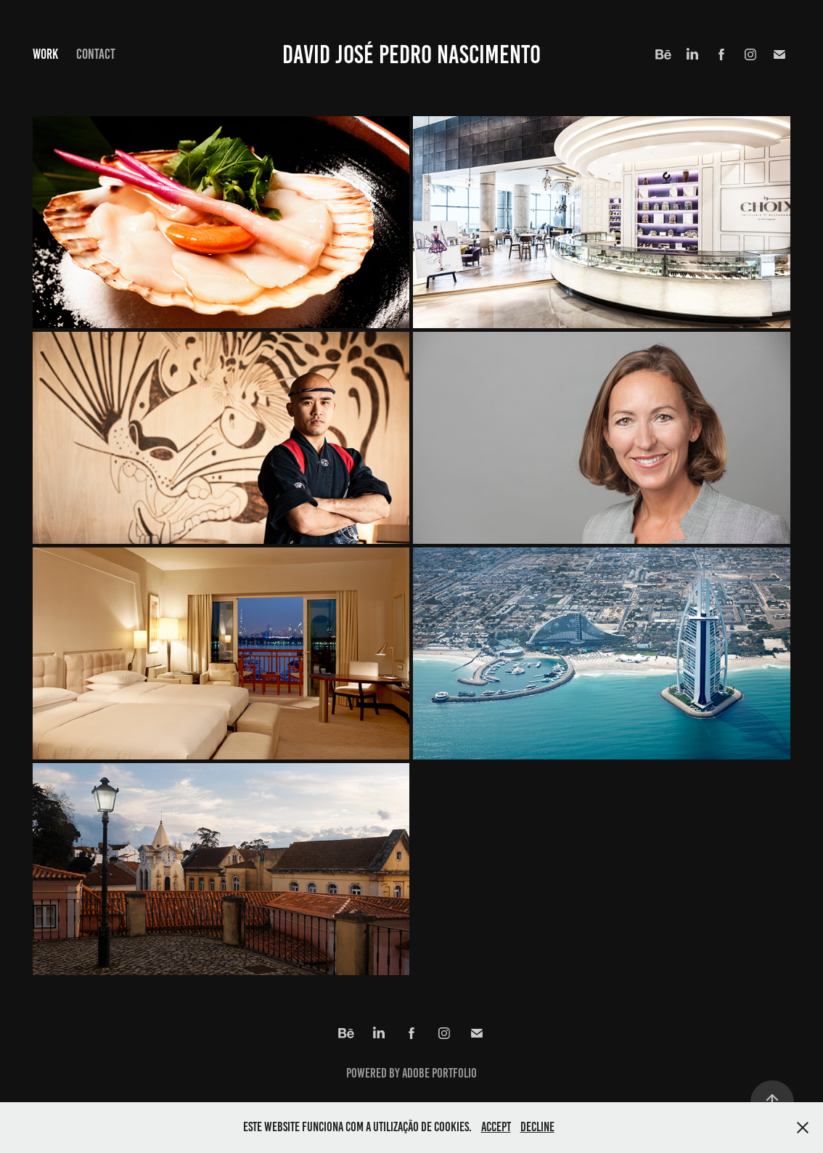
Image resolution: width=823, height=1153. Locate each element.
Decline (537, 1127)
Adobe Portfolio (439, 1073)
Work (45, 54)
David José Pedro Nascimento (411, 54)
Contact (95, 54)
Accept (496, 1127)
